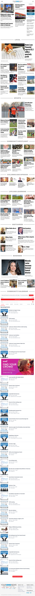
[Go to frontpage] (17, 1)
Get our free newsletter (30, 11)
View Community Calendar (30, 14)
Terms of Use (20, 590)
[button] (34, 178)
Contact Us (20, 589)
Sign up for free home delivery (30, 7)
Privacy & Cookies (21, 591)
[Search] (33, 1)
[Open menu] (2, 1)
